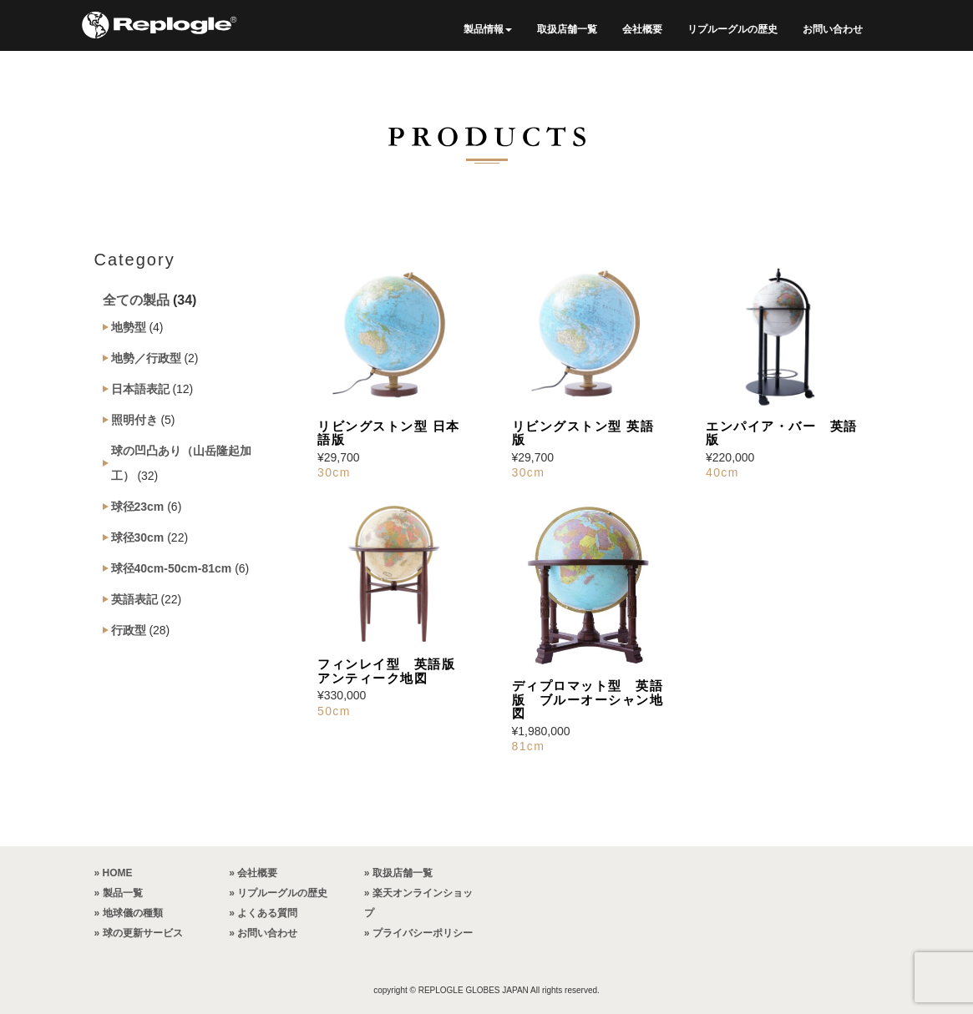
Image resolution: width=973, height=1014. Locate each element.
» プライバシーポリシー (418, 933)
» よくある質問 (263, 913)
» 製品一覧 (118, 893)
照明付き (134, 419)
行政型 (128, 630)
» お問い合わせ (263, 933)
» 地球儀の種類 (128, 913)
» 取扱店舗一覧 (398, 873)
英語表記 (134, 599)
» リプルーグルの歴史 (278, 893)
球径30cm (138, 537)
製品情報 (488, 29)
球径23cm (138, 506)
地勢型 (128, 327)
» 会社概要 (253, 873)
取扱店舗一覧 (567, 29)
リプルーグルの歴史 (732, 29)
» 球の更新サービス (138, 933)
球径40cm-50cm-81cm (171, 568)
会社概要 (642, 29)
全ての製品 (136, 300)
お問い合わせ (833, 29)
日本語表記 (140, 389)
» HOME (113, 873)
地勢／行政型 (146, 358)
